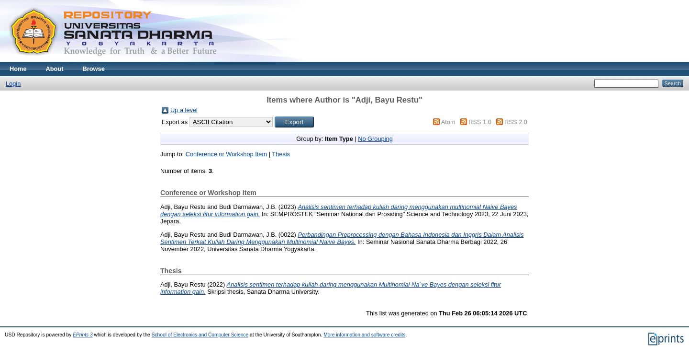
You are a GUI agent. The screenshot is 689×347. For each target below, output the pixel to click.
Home (18, 68)
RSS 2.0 (515, 122)
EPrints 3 (83, 334)
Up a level (184, 110)
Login (13, 83)
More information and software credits (364, 334)
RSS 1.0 (479, 122)
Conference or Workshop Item (226, 154)
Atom (448, 122)
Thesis (281, 154)
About (55, 68)
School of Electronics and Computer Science (200, 334)
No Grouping (375, 138)
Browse (94, 68)
